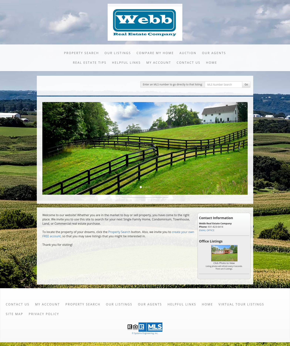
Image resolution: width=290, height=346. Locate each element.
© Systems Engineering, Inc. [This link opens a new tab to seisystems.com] (145, 333)
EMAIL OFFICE (207, 230)
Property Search (81, 53)
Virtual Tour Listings (241, 304)
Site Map (14, 314)
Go (246, 84)
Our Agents (214, 53)
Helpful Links (126, 63)
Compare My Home (155, 53)
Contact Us (188, 63)
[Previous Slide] (57, 148)
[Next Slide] (232, 148)
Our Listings (117, 53)
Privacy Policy (44, 314)
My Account (158, 63)
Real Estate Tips (90, 63)
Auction (187, 53)
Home (211, 63)
